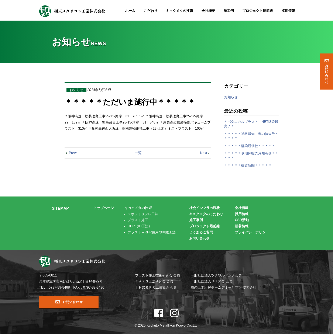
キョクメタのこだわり (206, 214)
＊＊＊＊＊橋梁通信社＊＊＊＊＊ (249, 146)
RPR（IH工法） (140, 226)
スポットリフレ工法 (143, 214)
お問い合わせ (199, 238)
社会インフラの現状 (204, 208)
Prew (72, 153)
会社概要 (208, 11)
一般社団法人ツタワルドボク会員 (216, 275)
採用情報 (288, 11)
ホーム (130, 11)
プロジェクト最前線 (257, 11)
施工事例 (196, 220)
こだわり (150, 11)
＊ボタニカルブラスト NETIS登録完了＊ (251, 124)
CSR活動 (242, 220)
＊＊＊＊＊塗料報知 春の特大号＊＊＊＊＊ (251, 136)
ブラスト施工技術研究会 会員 (157, 275)
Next (203, 153)
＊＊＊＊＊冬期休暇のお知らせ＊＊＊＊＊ (251, 156)
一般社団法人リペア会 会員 (211, 281)
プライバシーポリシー (252, 232)
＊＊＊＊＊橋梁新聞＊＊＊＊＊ (248, 165)
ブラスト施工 (138, 220)
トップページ (103, 208)
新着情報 (241, 226)
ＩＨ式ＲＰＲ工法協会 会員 (156, 287)
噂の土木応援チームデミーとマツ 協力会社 (223, 287)
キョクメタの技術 (179, 11)
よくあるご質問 (201, 232)
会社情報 (241, 208)
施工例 (229, 11)
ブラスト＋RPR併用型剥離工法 (152, 232)
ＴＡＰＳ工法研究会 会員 (154, 281)
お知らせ (76, 90)
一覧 (138, 153)
